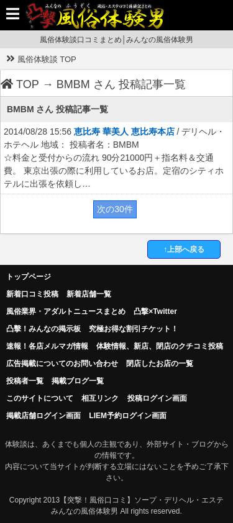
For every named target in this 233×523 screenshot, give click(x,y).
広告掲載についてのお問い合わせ (62, 363)
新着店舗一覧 (88, 294)
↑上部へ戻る (183, 249)
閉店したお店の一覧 (159, 363)
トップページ (28, 276)
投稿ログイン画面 (157, 398)
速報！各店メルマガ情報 (47, 346)
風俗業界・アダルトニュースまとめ (66, 311)
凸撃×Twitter (155, 311)
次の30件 (115, 209)
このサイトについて (39, 398)
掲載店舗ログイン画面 (43, 415)
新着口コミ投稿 (32, 294)
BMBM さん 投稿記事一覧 (121, 84)
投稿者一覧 (24, 381)
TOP (20, 84)
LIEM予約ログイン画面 (128, 415)
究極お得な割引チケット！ (133, 328)
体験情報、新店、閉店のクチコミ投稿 (159, 346)
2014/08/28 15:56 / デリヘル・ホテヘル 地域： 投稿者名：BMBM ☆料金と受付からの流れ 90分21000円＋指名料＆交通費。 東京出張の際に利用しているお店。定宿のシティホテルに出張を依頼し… (114, 158)
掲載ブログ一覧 (78, 381)
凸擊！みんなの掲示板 (43, 328)
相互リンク (100, 398)
